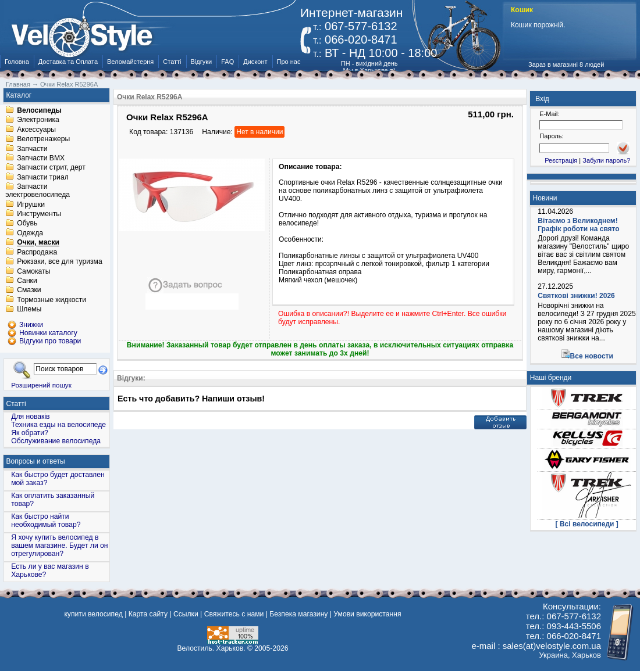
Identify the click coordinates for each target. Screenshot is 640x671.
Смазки (29, 290)
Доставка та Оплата (68, 61)
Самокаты (33, 271)
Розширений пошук (41, 385)
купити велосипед (93, 614)
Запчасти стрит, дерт (51, 168)
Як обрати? (29, 433)
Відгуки (201, 61)
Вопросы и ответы (35, 461)
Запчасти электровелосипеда (37, 191)
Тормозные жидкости (51, 300)
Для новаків (30, 416)
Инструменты (39, 214)
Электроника (38, 120)
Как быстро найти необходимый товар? (45, 520)
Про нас (289, 61)
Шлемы (29, 310)
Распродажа (37, 252)
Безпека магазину (298, 614)
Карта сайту (148, 614)
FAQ (227, 61)
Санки (27, 281)
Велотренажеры (43, 139)
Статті (172, 61)
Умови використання (367, 614)
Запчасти (32, 149)
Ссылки (185, 614)
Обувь (27, 224)
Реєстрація (561, 160)
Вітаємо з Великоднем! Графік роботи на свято (578, 225)
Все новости (591, 356)
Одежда (30, 233)
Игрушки (31, 204)
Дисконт (255, 61)
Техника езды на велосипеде (58, 425)
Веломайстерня (130, 61)
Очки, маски (38, 243)
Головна (17, 61)
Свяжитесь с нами (234, 614)
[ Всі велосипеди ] (587, 524)
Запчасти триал (43, 177)
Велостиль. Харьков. (211, 648)
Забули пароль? (606, 160)
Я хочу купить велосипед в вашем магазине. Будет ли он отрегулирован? (59, 545)
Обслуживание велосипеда (56, 441)
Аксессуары (36, 129)
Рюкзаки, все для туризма (59, 262)
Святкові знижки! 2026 (576, 296)
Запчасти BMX (41, 158)
